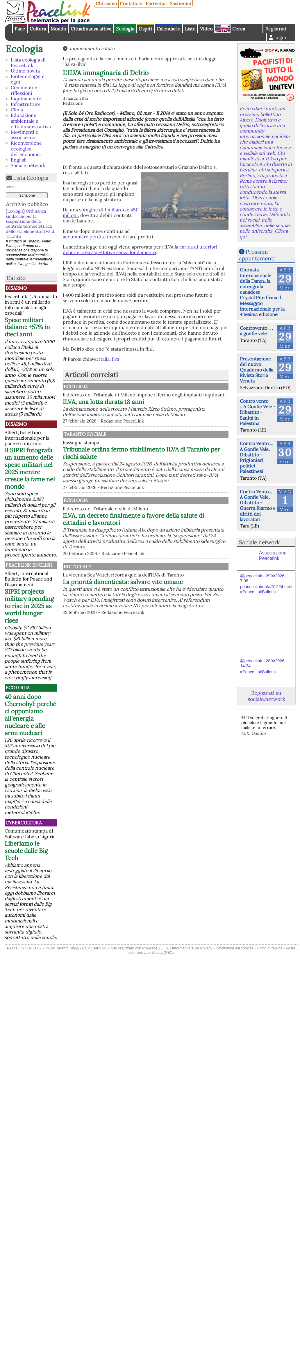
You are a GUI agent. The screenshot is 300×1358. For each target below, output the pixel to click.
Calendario (168, 29)
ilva (115, 359)
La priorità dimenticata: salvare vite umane (173, 607)
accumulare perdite (84, 237)
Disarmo (16, 288)
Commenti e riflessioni (24, 90)
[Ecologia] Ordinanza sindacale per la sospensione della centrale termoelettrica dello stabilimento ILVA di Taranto (31, 223)
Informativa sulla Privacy (192, 948)
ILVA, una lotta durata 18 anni (164, 407)
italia (104, 359)
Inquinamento (26, 98)
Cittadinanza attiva (91, 29)
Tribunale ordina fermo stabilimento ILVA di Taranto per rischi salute (174, 464)
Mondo (58, 29)
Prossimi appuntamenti (257, 255)
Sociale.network (28, 165)
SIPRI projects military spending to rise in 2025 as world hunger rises (29, 606)
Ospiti (145, 29)
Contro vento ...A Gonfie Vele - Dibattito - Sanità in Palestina (258, 412)
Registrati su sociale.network (266, 696)
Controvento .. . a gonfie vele (256, 330)
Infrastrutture (26, 104)
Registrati (275, 29)
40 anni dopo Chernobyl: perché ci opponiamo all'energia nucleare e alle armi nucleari (30, 715)
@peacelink (251, 576)
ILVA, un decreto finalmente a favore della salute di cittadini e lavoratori (174, 535)
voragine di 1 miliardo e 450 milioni (101, 212)
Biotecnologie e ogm (27, 79)
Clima (17, 110)
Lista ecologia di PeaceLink (28, 62)
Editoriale (137, 583)
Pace (20, 29)
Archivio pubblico (27, 204)
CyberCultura (24, 823)
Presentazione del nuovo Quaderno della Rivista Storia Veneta (256, 370)
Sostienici (180, 3)
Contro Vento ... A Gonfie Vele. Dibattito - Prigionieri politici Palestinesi (256, 457)
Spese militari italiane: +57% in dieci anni (27, 327)
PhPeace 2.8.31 (155, 948)
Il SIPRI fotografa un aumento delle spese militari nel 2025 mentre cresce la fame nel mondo (30, 468)
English (222, 28)
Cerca (238, 29)
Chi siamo (106, 3)
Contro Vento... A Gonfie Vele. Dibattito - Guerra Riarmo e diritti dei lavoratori (258, 505)
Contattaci (131, 3)
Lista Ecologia (31, 177)
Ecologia (125, 29)
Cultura (38, 29)
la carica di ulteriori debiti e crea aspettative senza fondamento (140, 249)
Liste (190, 29)
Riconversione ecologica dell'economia (26, 148)
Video (206, 29)
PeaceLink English (29, 565)
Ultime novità (25, 71)
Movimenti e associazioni (24, 134)
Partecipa (156, 3)
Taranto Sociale (144, 445)
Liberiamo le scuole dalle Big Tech (26, 851)
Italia (109, 48)
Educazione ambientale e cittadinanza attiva (31, 120)
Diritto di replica (269, 948)
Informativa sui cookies (234, 948)
